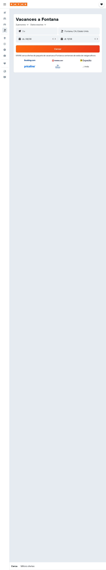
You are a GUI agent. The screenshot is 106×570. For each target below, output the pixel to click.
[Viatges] (4, 63)
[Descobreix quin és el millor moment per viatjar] (4, 49)
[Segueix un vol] (4, 44)
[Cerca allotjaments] (4, 18)
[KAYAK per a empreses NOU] (4, 55)
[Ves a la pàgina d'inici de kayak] (18, 4)
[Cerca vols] (4, 13)
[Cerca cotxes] (4, 24)
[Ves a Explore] (4, 38)
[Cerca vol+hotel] (4, 30)
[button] (5, 4)
